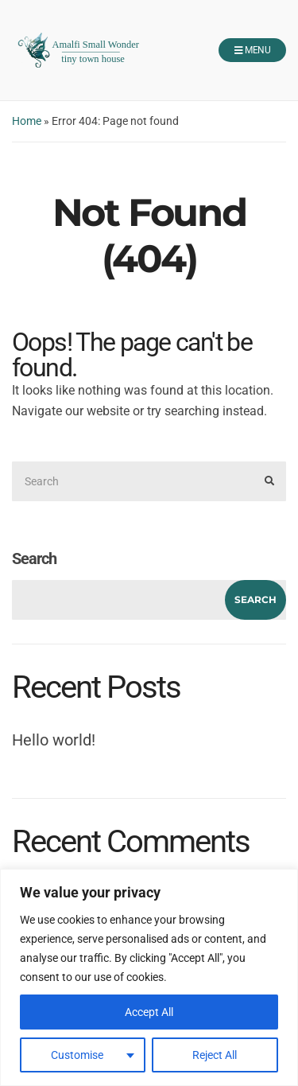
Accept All (149, 1012)
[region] (149, 977)
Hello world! (53, 739)
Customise (77, 1055)
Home (26, 121)
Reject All (214, 1055)
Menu (252, 51)
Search (34, 558)
